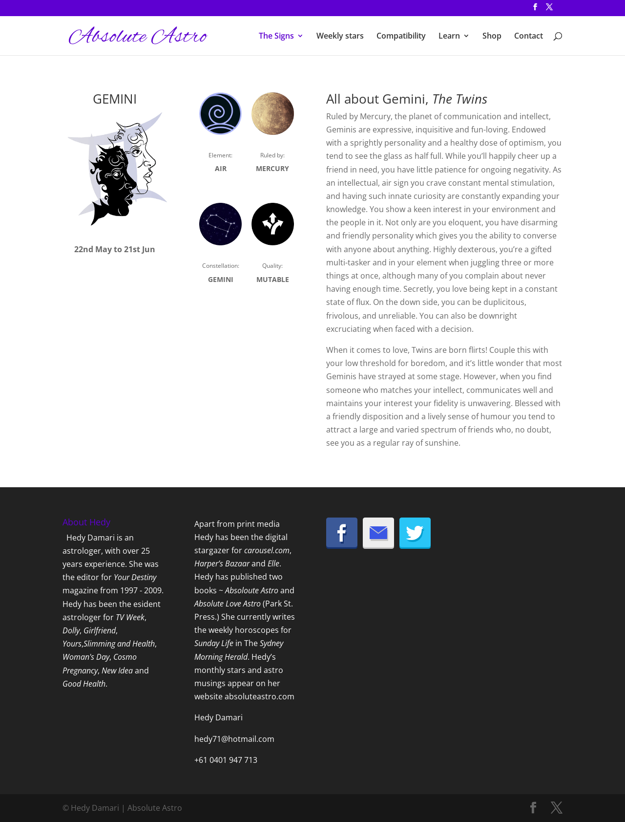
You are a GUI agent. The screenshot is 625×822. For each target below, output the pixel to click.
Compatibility (401, 36)
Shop (491, 36)
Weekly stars (340, 36)
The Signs (276, 36)
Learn (449, 36)
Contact (528, 36)
